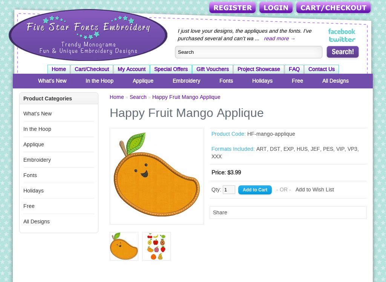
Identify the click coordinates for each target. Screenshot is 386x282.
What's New (52, 81)
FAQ (294, 69)
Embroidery (186, 81)
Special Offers (171, 69)
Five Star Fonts (87, 34)
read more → (280, 38)
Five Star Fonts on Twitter (342, 39)
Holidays (262, 81)
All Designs (335, 81)
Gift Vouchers (212, 69)
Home (59, 69)
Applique (143, 81)
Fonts (226, 81)
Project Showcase (258, 69)
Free (297, 81)
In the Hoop (99, 81)
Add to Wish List (315, 189)
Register (233, 8)
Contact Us (321, 69)
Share (220, 212)
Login (276, 8)
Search (138, 97)
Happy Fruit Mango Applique (186, 97)
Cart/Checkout (334, 8)
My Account (132, 69)
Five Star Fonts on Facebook (342, 31)
